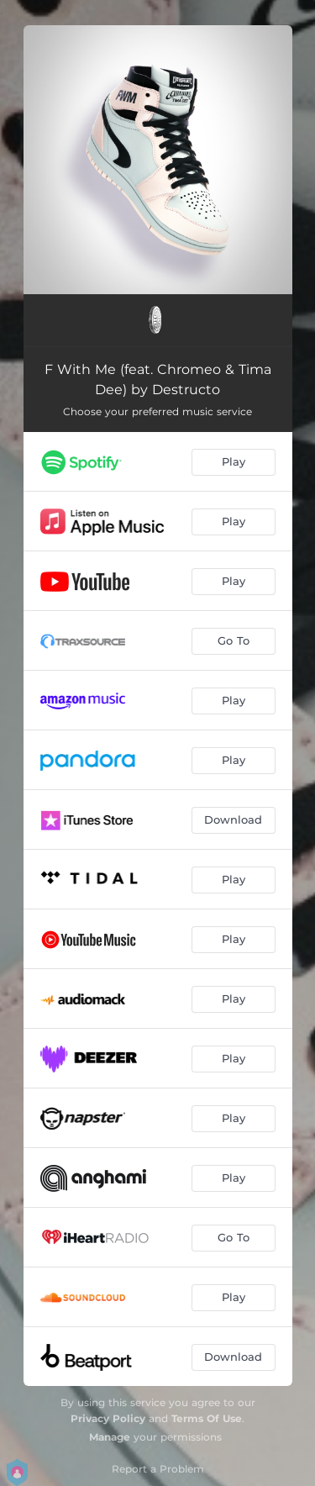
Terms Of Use (206, 1418)
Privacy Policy (108, 1418)
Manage (109, 1437)
